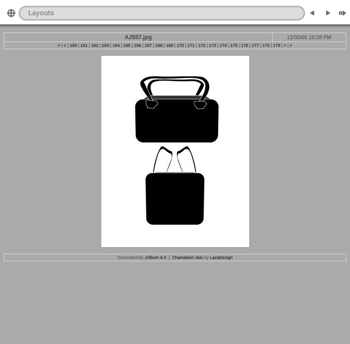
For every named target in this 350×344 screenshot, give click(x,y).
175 (234, 45)
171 (191, 45)
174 (223, 45)
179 (276, 45)
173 (212, 45)
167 (148, 45)
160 (73, 45)
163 (105, 45)
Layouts (41, 13)
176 (244, 45)
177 (255, 45)
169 (169, 45)
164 (116, 45)
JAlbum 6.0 (155, 257)
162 (94, 45)
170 (180, 45)
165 (127, 45)
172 (201, 45)
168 (159, 45)
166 (137, 45)
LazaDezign (221, 257)
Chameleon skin (187, 257)
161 (84, 45)
